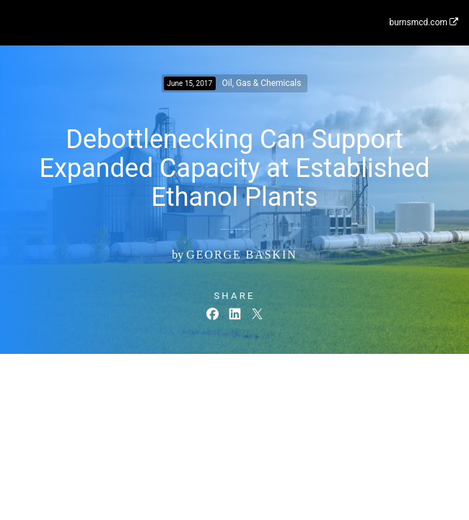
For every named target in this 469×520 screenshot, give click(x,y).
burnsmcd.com (423, 22)
